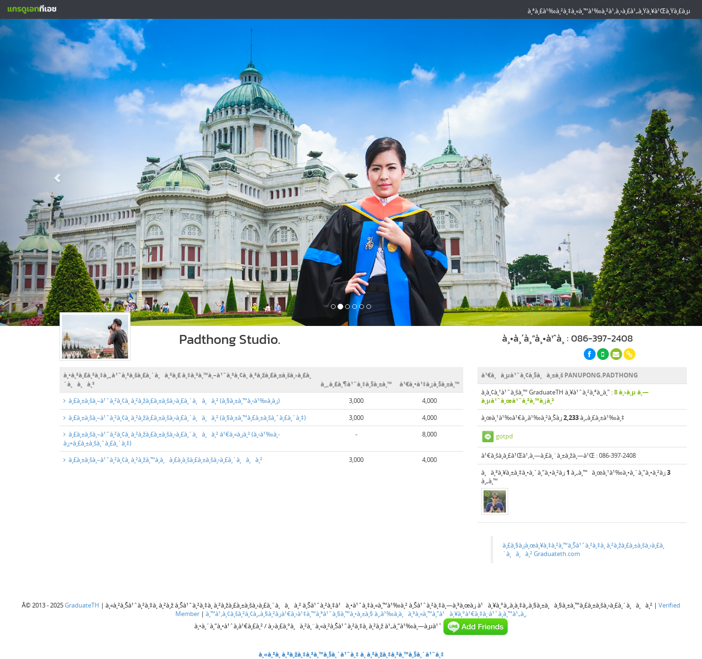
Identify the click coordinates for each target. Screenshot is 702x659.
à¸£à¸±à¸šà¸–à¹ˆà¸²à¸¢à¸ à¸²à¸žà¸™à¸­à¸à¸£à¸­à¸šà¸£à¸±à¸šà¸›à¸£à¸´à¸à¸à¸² (162, 459)
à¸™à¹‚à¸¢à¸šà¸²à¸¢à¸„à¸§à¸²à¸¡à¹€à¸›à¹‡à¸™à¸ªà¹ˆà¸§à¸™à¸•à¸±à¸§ (289, 613)
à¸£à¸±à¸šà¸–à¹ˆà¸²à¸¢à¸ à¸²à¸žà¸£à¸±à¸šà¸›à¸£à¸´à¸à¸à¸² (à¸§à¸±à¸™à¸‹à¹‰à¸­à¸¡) (171, 400)
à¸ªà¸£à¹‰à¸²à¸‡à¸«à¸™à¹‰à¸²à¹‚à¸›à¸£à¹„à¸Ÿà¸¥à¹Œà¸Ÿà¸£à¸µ (609, 11)
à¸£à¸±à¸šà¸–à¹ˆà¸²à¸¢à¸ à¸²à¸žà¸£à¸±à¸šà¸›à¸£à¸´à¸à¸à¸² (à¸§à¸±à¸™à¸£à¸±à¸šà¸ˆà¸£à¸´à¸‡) (184, 417)
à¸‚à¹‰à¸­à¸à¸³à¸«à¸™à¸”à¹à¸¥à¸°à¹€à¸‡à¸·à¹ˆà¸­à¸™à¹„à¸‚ (450, 613)
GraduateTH (82, 605)
